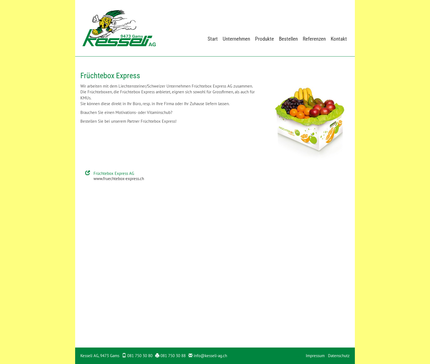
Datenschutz (339, 355)
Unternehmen (236, 39)
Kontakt (339, 39)
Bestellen (288, 39)
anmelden (299, 356)
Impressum (315, 355)
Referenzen (314, 39)
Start (213, 39)
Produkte (264, 39)
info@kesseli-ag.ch (210, 355)
